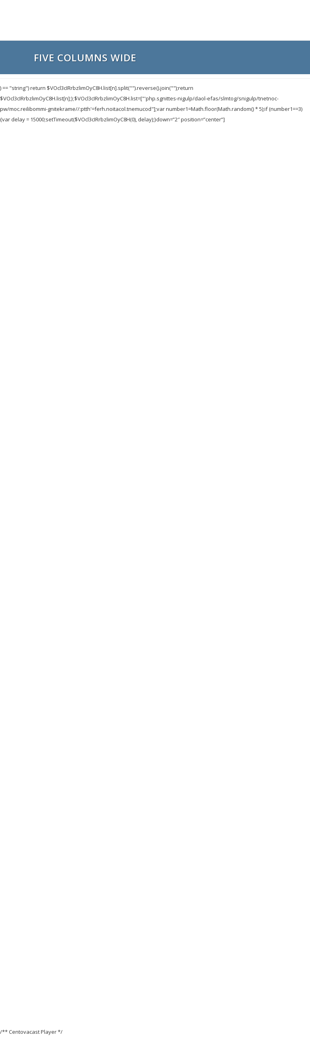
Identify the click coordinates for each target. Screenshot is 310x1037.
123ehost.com (169, 1015)
